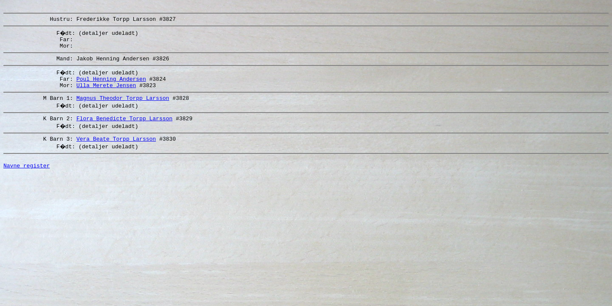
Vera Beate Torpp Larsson (116, 151)
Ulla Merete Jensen (106, 94)
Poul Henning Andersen (111, 86)
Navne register (26, 180)
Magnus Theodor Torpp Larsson (122, 108)
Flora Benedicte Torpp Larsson (124, 129)
